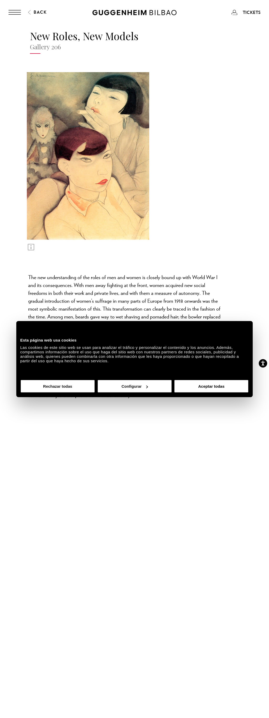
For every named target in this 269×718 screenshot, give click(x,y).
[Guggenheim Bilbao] (134, 13)
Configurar (134, 386)
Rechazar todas (57, 386)
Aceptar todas (211, 386)
